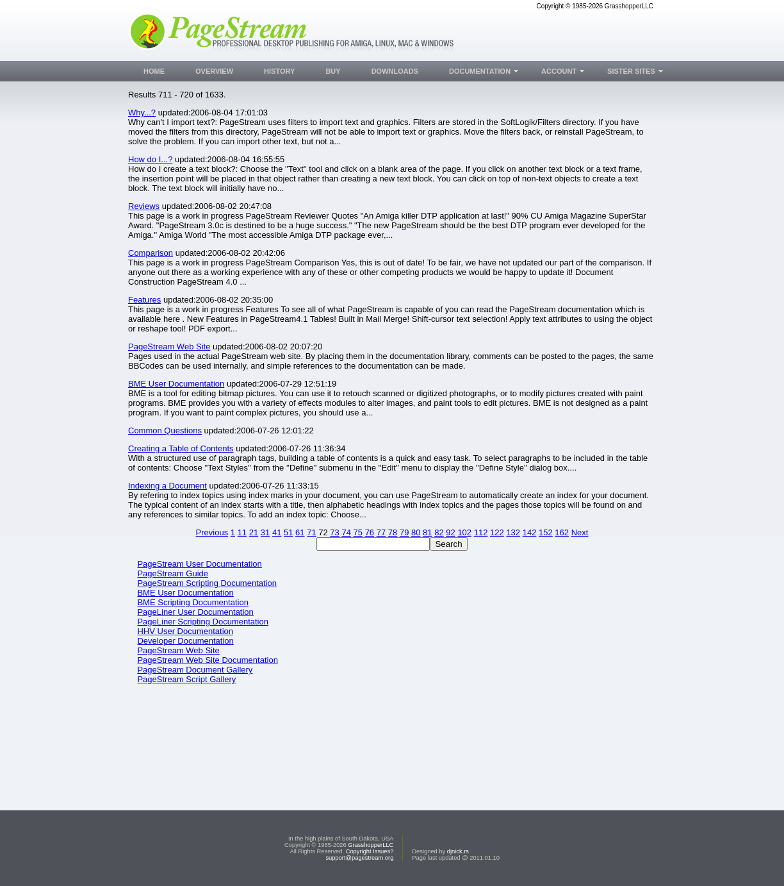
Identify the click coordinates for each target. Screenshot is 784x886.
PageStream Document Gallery (194, 669)
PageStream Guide (172, 573)
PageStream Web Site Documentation (207, 660)
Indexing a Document (167, 485)
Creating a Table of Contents (181, 448)
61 (299, 532)
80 (415, 532)
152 (546, 532)
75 (358, 532)
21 (253, 532)
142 (530, 532)
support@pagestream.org (359, 858)
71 (311, 532)
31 (265, 532)
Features (144, 300)
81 (427, 532)
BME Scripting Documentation (192, 602)
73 (334, 532)
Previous (212, 532)
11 (242, 532)
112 (481, 532)
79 (404, 532)
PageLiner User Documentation (195, 612)
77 (381, 532)
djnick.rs (458, 851)
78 (392, 532)
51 (288, 532)
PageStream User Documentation (199, 564)
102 (464, 532)
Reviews (143, 206)
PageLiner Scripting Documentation (202, 621)
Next (580, 532)
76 (369, 532)
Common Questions (165, 430)
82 (438, 532)
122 (497, 532)
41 (276, 532)
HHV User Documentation (185, 631)
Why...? (142, 112)
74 (345, 532)
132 (513, 532)
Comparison (150, 253)
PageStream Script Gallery (186, 679)
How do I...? (150, 159)
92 (450, 532)
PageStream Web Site (169, 346)
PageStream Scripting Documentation (207, 583)
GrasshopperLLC (370, 845)
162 (562, 532)
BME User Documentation (176, 384)
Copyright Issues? (370, 851)
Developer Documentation (185, 641)
